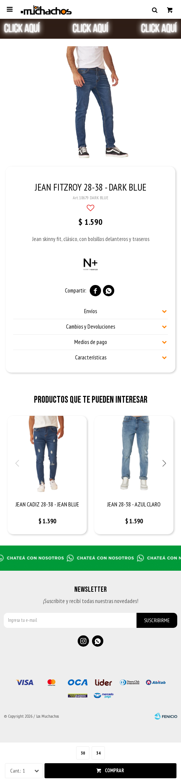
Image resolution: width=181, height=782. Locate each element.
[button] (154, 9)
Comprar (114, 770)
